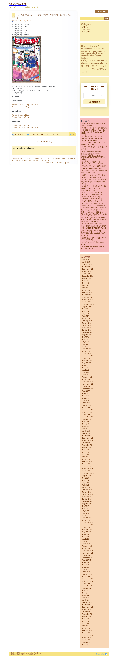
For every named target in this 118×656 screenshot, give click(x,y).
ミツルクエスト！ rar (36, 134)
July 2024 (85, 309)
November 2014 (87, 581)
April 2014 (85, 598)
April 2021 (85, 400)
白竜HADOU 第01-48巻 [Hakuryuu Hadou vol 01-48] (93, 247)
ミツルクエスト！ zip (51, 134)
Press (39, 653)
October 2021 (86, 386)
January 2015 (86, 576)
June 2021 (85, 396)
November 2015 (87, 553)
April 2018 (85, 485)
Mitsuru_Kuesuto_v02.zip (20, 107)
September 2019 (88, 445)
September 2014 (88, 586)
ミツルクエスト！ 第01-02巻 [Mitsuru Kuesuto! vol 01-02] (46, 16)
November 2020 (87, 412)
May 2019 (85, 454)
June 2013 (85, 621)
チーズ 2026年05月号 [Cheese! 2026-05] (92, 243)
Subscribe (94, 102)
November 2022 (87, 356)
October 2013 (86, 612)
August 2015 (86, 560)
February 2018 (87, 490)
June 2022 (85, 368)
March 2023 (86, 346)
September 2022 (88, 361)
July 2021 (85, 393)
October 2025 (86, 274)
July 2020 (85, 422)
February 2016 (87, 546)
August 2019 (86, 447)
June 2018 (85, 480)
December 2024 (87, 297)
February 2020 (87, 433)
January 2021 (86, 407)
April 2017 (85, 513)
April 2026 (85, 260)
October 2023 (86, 330)
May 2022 (85, 370)
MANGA (28, 20)
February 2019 (87, 461)
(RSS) (18, 654)
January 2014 (86, 605)
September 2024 (88, 304)
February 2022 (87, 377)
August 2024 (86, 307)
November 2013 (87, 609)
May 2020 (85, 426)
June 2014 (85, 593)
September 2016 (88, 530)
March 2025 (86, 290)
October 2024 (86, 302)
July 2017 (85, 506)
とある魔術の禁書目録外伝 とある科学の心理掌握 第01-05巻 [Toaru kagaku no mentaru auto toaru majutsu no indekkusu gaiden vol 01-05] (93, 156)
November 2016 (87, 525)
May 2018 (85, 483)
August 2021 (86, 391)
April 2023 (85, 344)
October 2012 (86, 640)
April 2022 (85, 372)
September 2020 (88, 417)
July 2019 (85, 450)
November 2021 (87, 384)
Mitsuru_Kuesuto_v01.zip (20, 117)
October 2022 (86, 358)
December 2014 (87, 579)
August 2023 (86, 335)
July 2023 (85, 337)
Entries (13, 654)
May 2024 (85, 314)
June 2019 (85, 452)
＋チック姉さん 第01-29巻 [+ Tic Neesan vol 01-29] (93, 144)
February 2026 (87, 264)
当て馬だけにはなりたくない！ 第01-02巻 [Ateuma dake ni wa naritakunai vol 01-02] (93, 138)
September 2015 (88, 558)
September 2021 (88, 389)
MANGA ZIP (15, 653)
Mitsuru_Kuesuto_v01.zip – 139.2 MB (25, 105)
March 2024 (86, 318)
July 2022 (85, 365)
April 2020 (85, 429)
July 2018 (85, 478)
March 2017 (86, 515)
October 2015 (86, 555)
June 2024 (85, 311)
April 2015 (85, 569)
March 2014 (86, 600)
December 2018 (87, 466)
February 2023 (87, 349)
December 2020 (87, 410)
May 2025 (85, 285)
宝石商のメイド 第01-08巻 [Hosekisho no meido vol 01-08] (92, 163)
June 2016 (85, 537)
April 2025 (85, 288)
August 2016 (86, 532)
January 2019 (86, 464)
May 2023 (85, 342)
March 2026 (86, 262)
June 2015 (85, 565)
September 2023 (88, 332)
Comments (29, 654)
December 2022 (87, 353)
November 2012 (87, 638)
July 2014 (85, 591)
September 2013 (88, 614)
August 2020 (86, 419)
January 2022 (86, 379)
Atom (21, 654)
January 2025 (86, 295)
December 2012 (87, 635)
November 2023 (87, 328)
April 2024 (85, 316)
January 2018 (86, 492)
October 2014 (86, 584)
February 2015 (87, 574)
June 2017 (85, 508)
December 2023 (87, 325)
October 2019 (86, 443)
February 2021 (87, 405)
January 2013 (86, 633)
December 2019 (87, 438)
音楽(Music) (86, 29)
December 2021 (87, 382)
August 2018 (86, 476)
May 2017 (85, 511)
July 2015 (85, 562)
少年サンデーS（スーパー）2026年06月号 (94, 148)
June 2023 (85, 339)
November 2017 (87, 497)
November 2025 (87, 271)
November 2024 (87, 299)
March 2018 (86, 487)
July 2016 (85, 534)
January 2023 (86, 351)
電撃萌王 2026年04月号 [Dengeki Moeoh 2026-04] (93, 125)
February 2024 (87, 321)
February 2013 (87, 630)
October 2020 (86, 415)
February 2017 (87, 518)
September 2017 (88, 501)
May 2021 (85, 398)
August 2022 (86, 363)
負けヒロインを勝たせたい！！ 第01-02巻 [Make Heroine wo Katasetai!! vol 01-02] (93, 188)
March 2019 (86, 459)
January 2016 (86, 548)
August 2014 (86, 588)
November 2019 (87, 440)
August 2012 (86, 642)
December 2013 (87, 607)
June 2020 (85, 424)
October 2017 (86, 499)
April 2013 (85, 626)
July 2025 (85, 281)
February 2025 (87, 292)
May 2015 (85, 567)
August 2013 (86, 616)
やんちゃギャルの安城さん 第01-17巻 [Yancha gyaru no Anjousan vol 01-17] (94, 182)
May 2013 (85, 623)
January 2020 (86, 436)
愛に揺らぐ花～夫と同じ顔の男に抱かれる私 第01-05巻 (94, 172)
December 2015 (87, 551)
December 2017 (87, 494)
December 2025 (87, 269)
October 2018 (86, 471)
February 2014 (87, 602)
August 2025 (86, 278)
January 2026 (86, 267)
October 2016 (86, 527)
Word (35, 653)
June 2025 (85, 283)
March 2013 (86, 628)
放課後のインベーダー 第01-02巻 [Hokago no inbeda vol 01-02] (93, 176)
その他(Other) (87, 32)
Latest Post (102, 11)
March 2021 (86, 403)
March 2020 (86, 431)
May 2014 (85, 595)
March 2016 (86, 544)
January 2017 (86, 520)
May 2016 (85, 539)
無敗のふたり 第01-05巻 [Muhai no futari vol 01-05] (93, 239)
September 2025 (88, 276)
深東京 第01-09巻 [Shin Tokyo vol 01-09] (60, 163)
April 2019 (85, 457)
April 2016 (85, 541)
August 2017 (86, 504)
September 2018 (88, 473)
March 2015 (86, 572)
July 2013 (85, 619)
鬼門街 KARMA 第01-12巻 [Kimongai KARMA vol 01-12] (91, 198)
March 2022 (86, 375)
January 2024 (86, 323)
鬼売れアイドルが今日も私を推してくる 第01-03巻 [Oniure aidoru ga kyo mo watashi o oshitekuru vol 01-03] (94, 131)
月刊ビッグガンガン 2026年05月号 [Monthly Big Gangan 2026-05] (93, 167)
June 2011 (85, 645)
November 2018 (87, 469)
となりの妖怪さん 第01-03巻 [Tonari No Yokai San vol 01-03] (92, 202)
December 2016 (87, 522)
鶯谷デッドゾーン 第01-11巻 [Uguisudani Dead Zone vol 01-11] (93, 193)
